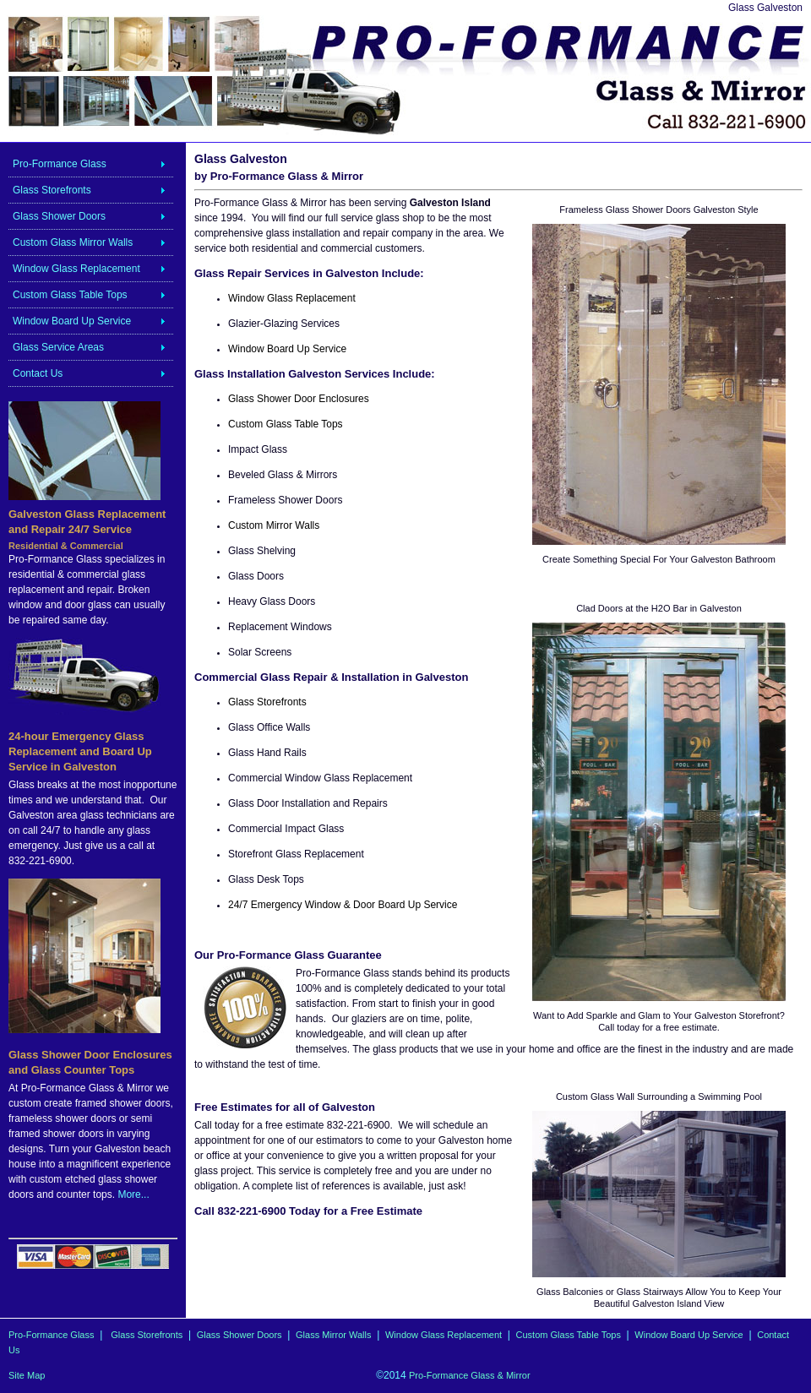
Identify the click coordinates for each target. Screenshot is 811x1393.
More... (133, 1194)
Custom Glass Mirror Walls (73, 242)
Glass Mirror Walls (333, 1335)
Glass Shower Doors (59, 216)
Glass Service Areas (58, 347)
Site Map (26, 1375)
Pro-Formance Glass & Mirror (470, 1375)
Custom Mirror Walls (273, 525)
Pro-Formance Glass (59, 164)
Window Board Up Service (72, 321)
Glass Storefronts (52, 190)
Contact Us (38, 373)
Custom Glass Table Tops (70, 295)
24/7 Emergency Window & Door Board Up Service (342, 905)
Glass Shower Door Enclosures (298, 399)
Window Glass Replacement (76, 269)
